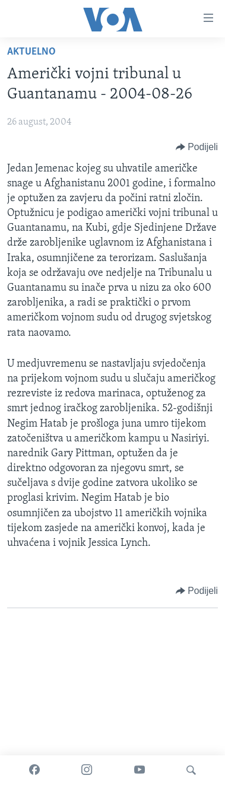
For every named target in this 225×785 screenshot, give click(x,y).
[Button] (197, 147)
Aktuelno (31, 52)
